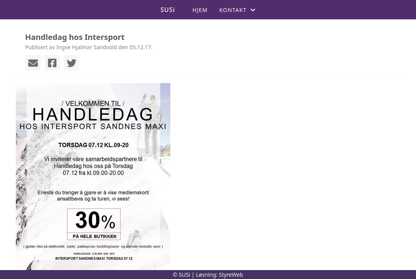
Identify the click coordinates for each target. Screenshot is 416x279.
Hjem (200, 10)
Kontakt (237, 10)
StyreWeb (231, 274)
